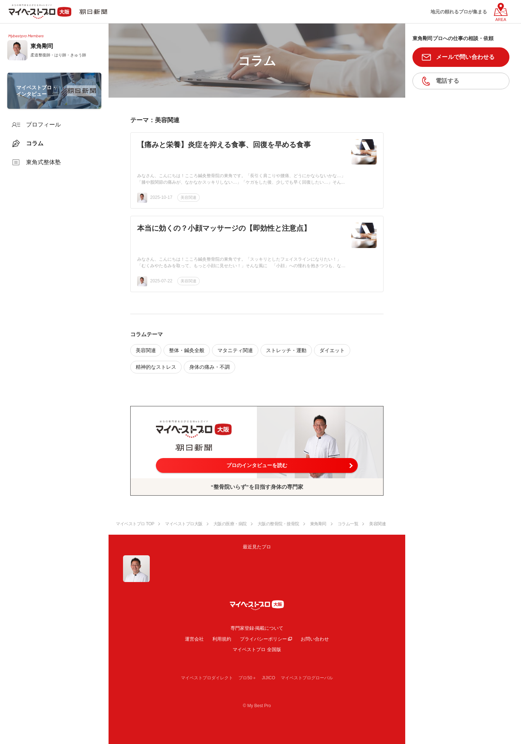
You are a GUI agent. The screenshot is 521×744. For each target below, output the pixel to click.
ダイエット (332, 350)
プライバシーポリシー (263, 639)
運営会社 (194, 639)
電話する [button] (447, 81)
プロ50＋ (247, 677)
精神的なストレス (156, 367)
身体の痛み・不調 (209, 367)
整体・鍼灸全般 (186, 350)
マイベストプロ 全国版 (257, 649)
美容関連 (188, 197)
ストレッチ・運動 (286, 350)
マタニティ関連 (235, 350)
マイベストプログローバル (307, 677)
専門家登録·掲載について (257, 628)
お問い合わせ (315, 639)
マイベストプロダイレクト (207, 677)
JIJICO (268, 677)
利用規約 (221, 639)
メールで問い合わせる (465, 57)
